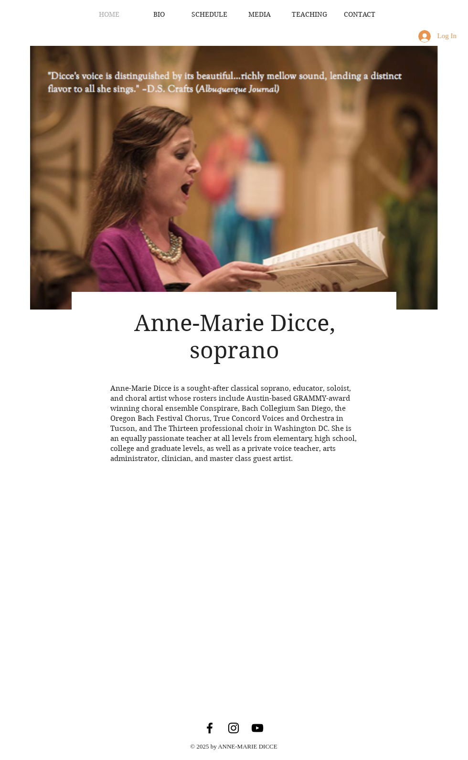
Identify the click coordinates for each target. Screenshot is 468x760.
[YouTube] (257, 728)
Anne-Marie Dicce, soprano (234, 337)
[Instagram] (233, 728)
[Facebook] (209, 728)
